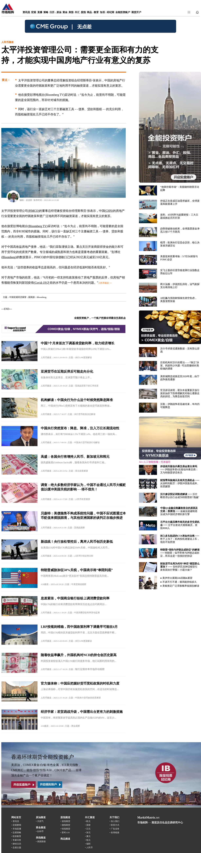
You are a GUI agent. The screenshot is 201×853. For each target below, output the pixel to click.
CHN (109, 210)
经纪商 (110, 12)
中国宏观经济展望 (17, 297)
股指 (83, 12)
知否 (102, 12)
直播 (39, 12)
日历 (51, 12)
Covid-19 (40, 282)
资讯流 (26, 12)
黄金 (65, 12)
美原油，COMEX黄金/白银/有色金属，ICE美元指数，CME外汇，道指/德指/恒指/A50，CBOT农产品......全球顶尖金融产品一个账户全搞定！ (46, 770)
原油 (58, 12)
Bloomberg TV (38, 226)
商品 (89, 12)
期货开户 (136, 12)
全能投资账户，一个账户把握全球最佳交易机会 (100, 318)
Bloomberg (41, 297)
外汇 (77, 12)
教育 (96, 12)
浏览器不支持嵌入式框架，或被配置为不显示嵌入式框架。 (170, 333)
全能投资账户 (122, 12)
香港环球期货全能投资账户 (42, 757)
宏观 (33, 12)
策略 (45, 12)
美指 (71, 12)
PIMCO (33, 210)
